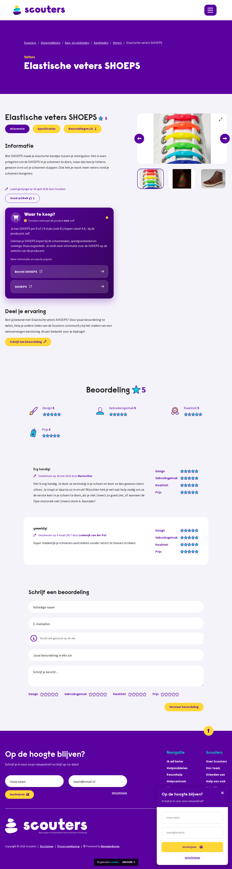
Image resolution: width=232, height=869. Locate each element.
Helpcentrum (176, 781)
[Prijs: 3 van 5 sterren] (171, 694)
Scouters (30, 43)
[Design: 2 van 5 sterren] (46, 694)
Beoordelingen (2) (83, 128)
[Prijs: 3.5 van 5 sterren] (172, 694)
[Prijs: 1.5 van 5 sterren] (165, 694)
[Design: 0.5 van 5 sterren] (41, 694)
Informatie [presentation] (17, 128)
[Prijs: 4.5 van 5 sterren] (176, 694)
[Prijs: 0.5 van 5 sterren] (161, 694)
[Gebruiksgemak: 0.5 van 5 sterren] (89, 694)
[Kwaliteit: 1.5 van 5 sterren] (133, 694)
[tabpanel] (59, 159)
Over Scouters (216, 761)
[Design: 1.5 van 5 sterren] (45, 694)
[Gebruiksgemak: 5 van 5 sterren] (106, 694)
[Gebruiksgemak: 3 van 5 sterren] (99, 694)
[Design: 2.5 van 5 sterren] (48, 694)
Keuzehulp (174, 774)
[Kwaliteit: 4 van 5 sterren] (142, 694)
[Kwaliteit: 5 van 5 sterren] (145, 694)
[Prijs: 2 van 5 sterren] (167, 694)
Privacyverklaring (68, 846)
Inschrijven (19, 794)
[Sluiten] (222, 792)
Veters (117, 43)
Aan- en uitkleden (77, 43)
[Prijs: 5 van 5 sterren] (178, 694)
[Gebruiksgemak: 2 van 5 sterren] (95, 694)
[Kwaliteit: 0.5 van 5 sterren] (129, 694)
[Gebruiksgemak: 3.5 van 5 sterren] (100, 694)
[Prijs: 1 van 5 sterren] (163, 694)
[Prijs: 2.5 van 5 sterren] (169, 694)
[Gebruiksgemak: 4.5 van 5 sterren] (104, 694)
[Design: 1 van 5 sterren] (43, 694)
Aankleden (101, 43)
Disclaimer (46, 846)
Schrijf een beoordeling (28, 342)
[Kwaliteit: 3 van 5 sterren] (138, 694)
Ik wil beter (175, 761)
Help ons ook (215, 781)
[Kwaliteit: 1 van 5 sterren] (131, 694)
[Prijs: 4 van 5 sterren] (174, 694)
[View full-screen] (221, 119)
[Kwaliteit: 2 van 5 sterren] (134, 694)
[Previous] (139, 138)
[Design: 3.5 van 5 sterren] (52, 694)
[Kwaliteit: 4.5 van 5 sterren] (144, 694)
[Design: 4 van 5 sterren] (54, 694)
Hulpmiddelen (50, 43)
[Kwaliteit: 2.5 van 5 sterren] (136, 694)
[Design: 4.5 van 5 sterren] (56, 694)
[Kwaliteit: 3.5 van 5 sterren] (140, 694)
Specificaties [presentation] (47, 128)
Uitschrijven (119, 793)
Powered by (101, 846)
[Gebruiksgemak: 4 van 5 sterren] (102, 694)
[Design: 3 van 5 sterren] (50, 694)
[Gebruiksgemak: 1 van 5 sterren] (91, 694)
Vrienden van (215, 774)
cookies (114, 862)
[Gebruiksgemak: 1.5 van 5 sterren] (93, 694)
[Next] (225, 138)
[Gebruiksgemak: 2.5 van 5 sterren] (97, 694)
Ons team (213, 768)
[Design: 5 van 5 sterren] (57, 694)
